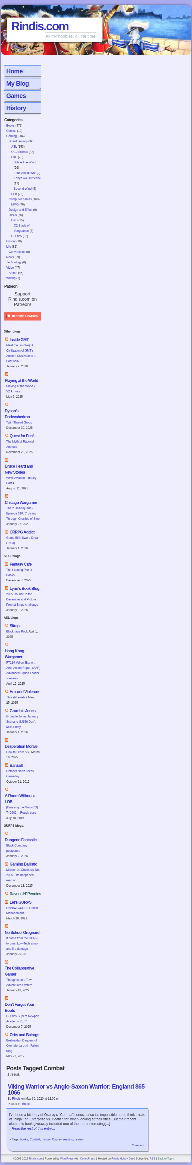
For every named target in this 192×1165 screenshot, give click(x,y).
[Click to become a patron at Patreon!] (22, 322)
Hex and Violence (24, 692)
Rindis (16, 1098)
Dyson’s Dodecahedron (17, 414)
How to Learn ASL (18, 752)
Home (14, 71)
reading (68, 1139)
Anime (13, 273)
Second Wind (23, 188)
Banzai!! (16, 765)
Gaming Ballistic (23, 864)
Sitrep (14, 626)
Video (10, 267)
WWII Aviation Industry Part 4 (21, 480)
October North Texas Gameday (20, 773)
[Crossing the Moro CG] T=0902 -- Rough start (22, 810)
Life (8, 246)
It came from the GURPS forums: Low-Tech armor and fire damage (23, 943)
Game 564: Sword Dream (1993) (23, 540)
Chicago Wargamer (21, 502)
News (10, 257)
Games (16, 95)
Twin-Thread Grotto (19, 422)
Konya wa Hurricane (27, 178)
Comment (138, 1145)
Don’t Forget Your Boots (19, 1007)
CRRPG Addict (22, 532)
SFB (14, 194)
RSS (152, 1158)
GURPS (16, 236)
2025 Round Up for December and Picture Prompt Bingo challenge (22, 599)
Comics (11, 131)
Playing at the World (21, 380)
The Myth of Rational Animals (20, 444)
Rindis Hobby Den (123, 1158)
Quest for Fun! (22, 436)
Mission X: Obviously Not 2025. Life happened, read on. (23, 875)
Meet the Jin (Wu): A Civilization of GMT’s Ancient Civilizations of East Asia (21, 353)
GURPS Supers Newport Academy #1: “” (22, 1018)
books (24, 1139)
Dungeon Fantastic (20, 840)
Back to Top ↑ (166, 1158)
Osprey (57, 1139)
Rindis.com (39, 26)
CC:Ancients (19, 152)
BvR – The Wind (25, 162)
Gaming (11, 136)
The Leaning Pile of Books (19, 572)
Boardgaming (17, 141)
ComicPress (87, 1158)
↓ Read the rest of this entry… (32, 1128)
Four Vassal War (25, 173)
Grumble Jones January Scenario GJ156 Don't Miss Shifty (22, 722)
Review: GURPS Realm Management (22, 910)
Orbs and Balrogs (24, 1035)
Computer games (20, 199)
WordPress (67, 1158)
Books (10, 125)
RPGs (13, 215)
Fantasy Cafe (21, 564)
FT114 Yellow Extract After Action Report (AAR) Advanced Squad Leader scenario (23, 670)
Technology (14, 262)
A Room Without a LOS (20, 799)
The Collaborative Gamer (19, 971)
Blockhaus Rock (17, 631)
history (46, 1139)
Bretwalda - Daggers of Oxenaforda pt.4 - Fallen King (22, 1046)
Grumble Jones (22, 711)
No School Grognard (22, 932)
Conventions (17, 252)
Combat (35, 1139)
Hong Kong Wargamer (14, 654)
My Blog (17, 83)
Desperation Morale (21, 746)
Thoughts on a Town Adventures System (19, 982)
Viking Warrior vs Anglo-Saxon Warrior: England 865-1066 (77, 1089)
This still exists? (16, 697)
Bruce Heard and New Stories (19, 469)
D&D (14, 220)
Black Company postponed (16, 848)
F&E (14, 157)
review (79, 1139)
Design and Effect (20, 209)
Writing (11, 278)
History (16, 108)
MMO (14, 204)
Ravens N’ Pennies (25, 894)
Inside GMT (19, 340)
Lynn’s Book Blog (24, 588)
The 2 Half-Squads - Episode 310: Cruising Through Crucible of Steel (23, 513)
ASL (14, 146)
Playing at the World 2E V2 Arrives (22, 388)
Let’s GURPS (20, 902)
